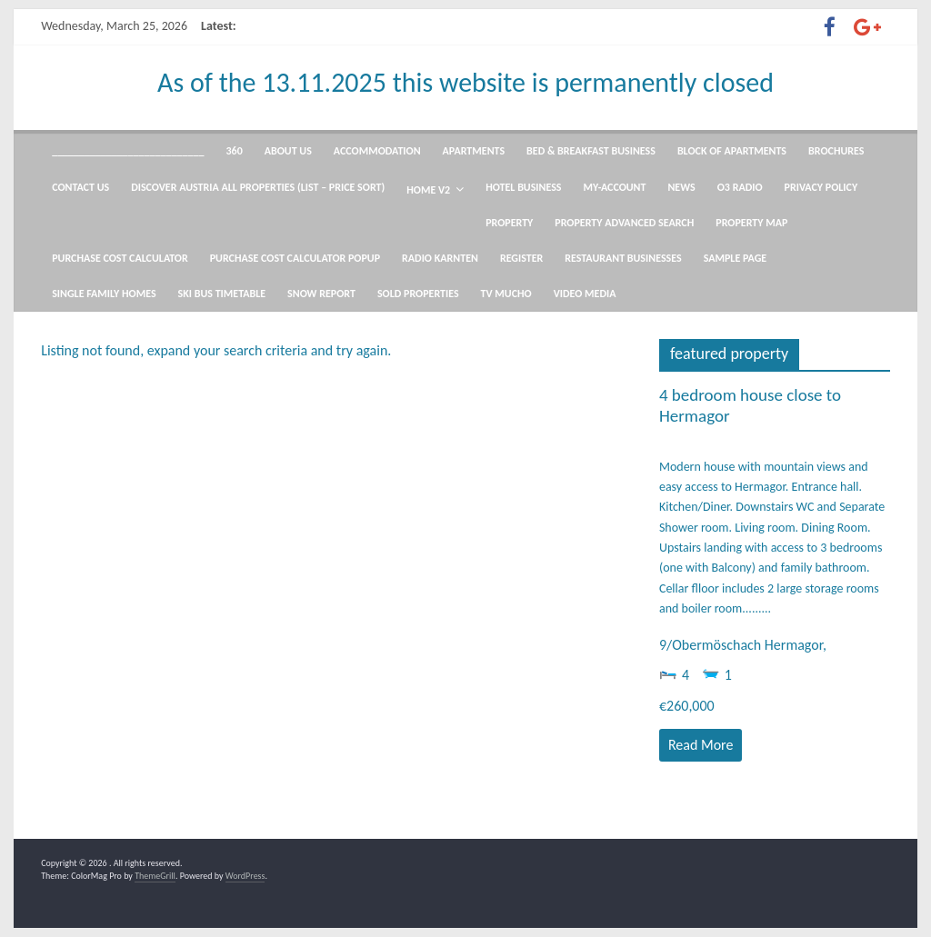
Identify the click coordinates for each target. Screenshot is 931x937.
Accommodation (377, 151)
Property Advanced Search (624, 222)
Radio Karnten (440, 258)
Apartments (474, 151)
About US (288, 151)
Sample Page (735, 258)
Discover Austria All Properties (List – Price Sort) (258, 187)
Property (509, 222)
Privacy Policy (821, 187)
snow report (321, 293)
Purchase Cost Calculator (120, 258)
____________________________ (128, 151)
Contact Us (80, 187)
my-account (615, 187)
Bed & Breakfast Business (591, 151)
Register (521, 258)
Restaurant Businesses (623, 258)
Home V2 (428, 190)
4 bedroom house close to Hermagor (750, 405)
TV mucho (506, 293)
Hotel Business (523, 187)
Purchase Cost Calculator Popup (295, 258)
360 (234, 151)
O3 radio (740, 187)
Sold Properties (418, 293)
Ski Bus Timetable (222, 293)
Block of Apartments (731, 151)
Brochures (836, 151)
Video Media (585, 293)
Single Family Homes (103, 293)
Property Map (751, 222)
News (681, 187)
